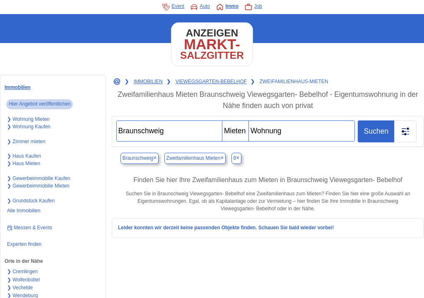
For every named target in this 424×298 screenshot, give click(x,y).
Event (173, 7)
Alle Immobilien (24, 211)
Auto (200, 7)
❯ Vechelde (20, 288)
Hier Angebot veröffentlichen (39, 104)
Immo (227, 7)
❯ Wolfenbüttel (23, 280)
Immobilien (18, 87)
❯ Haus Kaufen (24, 156)
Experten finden (24, 244)
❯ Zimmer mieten (26, 141)
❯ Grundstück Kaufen (31, 201)
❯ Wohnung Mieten (28, 119)
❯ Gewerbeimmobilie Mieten (38, 186)
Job (253, 7)
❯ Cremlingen (22, 271)
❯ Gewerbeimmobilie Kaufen (38, 178)
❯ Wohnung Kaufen (29, 127)
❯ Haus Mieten (23, 163)
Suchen (376, 131)
